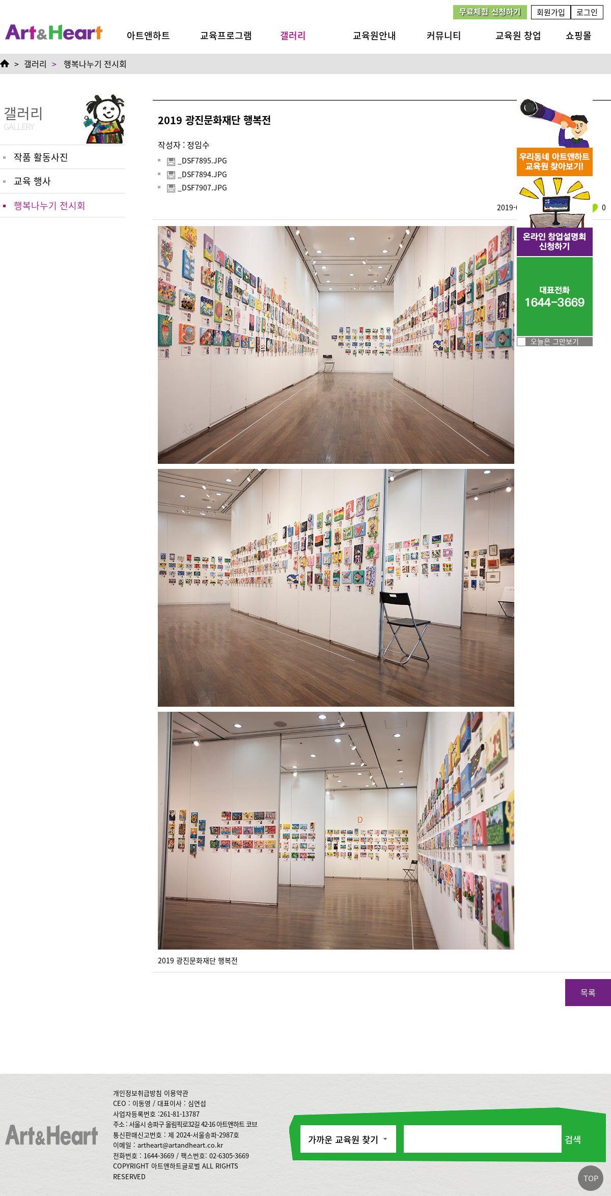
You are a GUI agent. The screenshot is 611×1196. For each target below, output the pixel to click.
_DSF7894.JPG (197, 174)
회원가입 (551, 12)
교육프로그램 (226, 35)
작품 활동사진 (41, 156)
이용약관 (176, 1093)
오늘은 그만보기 (555, 341)
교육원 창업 (518, 35)
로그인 (587, 12)
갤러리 (293, 35)
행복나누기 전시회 (95, 64)
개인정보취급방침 (137, 1093)
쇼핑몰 (579, 35)
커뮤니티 (444, 35)
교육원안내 (374, 35)
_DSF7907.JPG (197, 187)
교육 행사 (32, 180)
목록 (588, 992)
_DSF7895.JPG (197, 160)
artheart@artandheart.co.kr (180, 1145)
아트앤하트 (148, 35)
